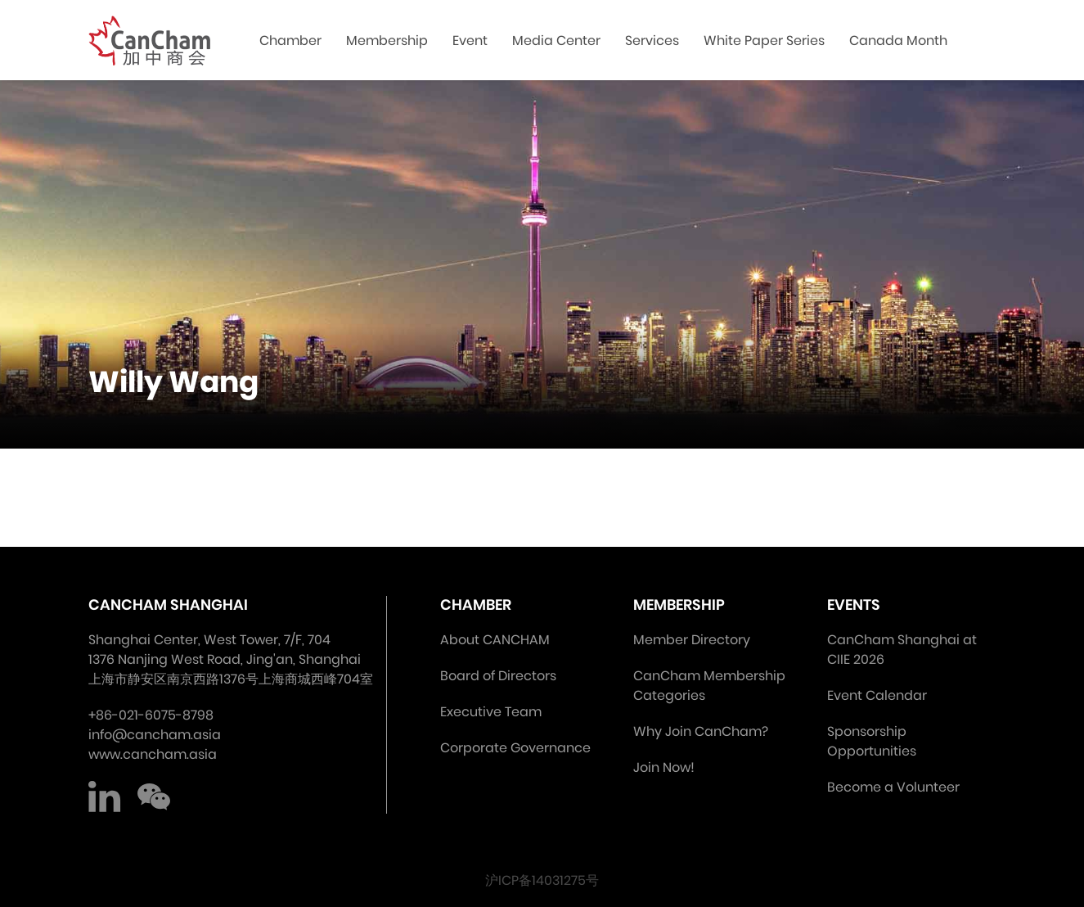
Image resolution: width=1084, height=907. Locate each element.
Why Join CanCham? (700, 731)
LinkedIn (104, 797)
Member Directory (691, 639)
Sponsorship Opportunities (871, 741)
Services (652, 40)
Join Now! (664, 767)
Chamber (290, 40)
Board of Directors (498, 675)
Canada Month (898, 40)
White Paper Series (764, 40)
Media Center (556, 40)
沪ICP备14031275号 (542, 880)
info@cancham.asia (154, 734)
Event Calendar (877, 695)
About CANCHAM (495, 639)
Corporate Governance (515, 747)
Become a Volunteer (893, 787)
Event (470, 40)
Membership (387, 40)
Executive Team (491, 711)
